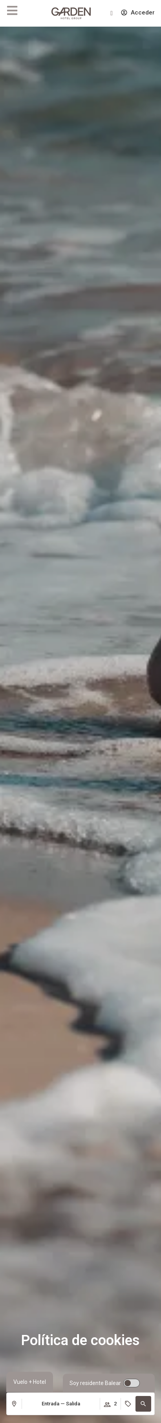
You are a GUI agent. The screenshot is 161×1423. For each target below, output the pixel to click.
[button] (143, 1404)
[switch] (105, 1383)
